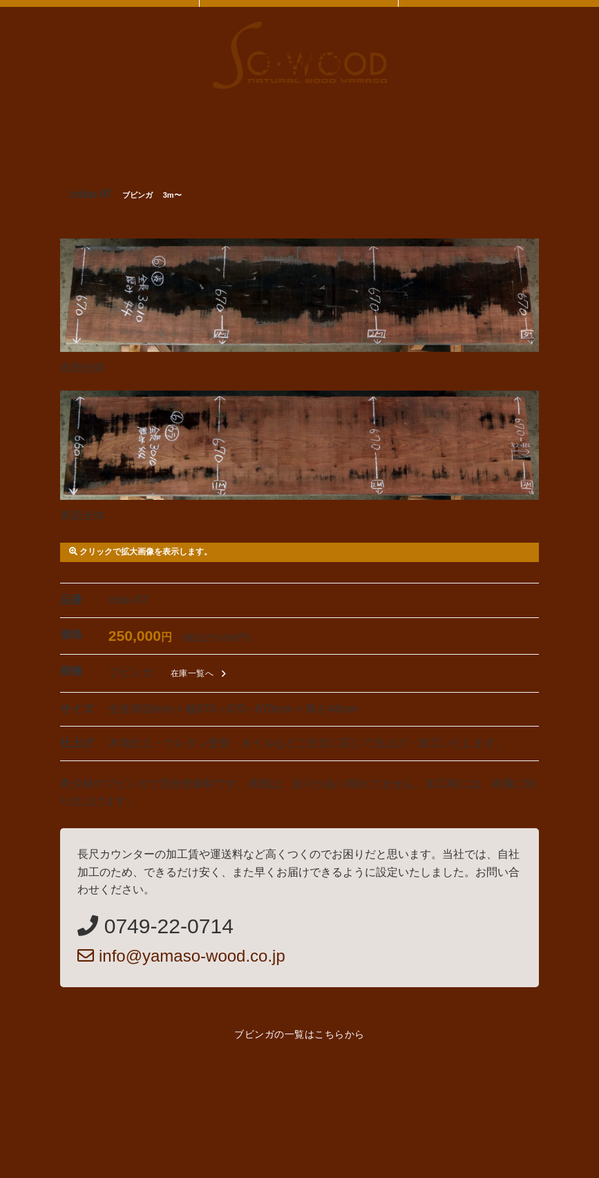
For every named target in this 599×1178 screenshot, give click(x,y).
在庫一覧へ (201, 674)
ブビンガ (137, 195)
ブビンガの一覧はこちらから (299, 1034)
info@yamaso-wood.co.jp (181, 955)
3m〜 (172, 195)
